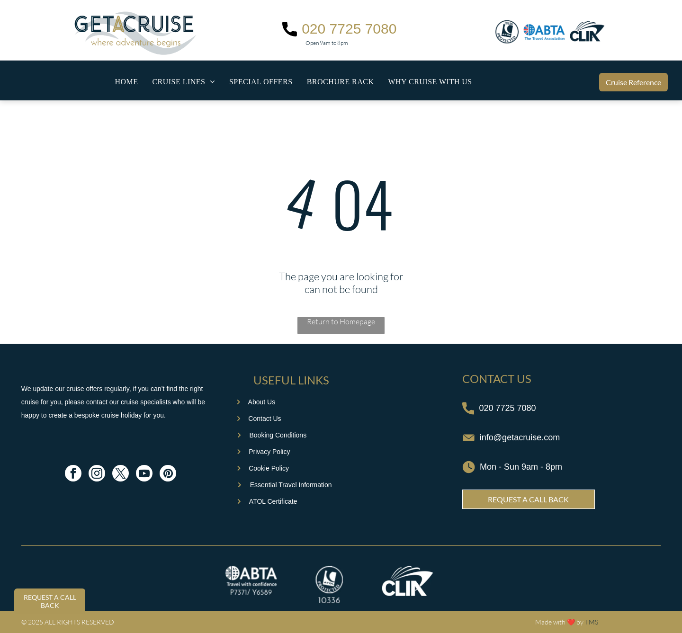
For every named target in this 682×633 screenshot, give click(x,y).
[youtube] (144, 474)
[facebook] (73, 474)
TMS (591, 622)
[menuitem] (126, 82)
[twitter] (120, 474)
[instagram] (97, 474)
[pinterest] (168, 474)
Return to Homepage (341, 321)
